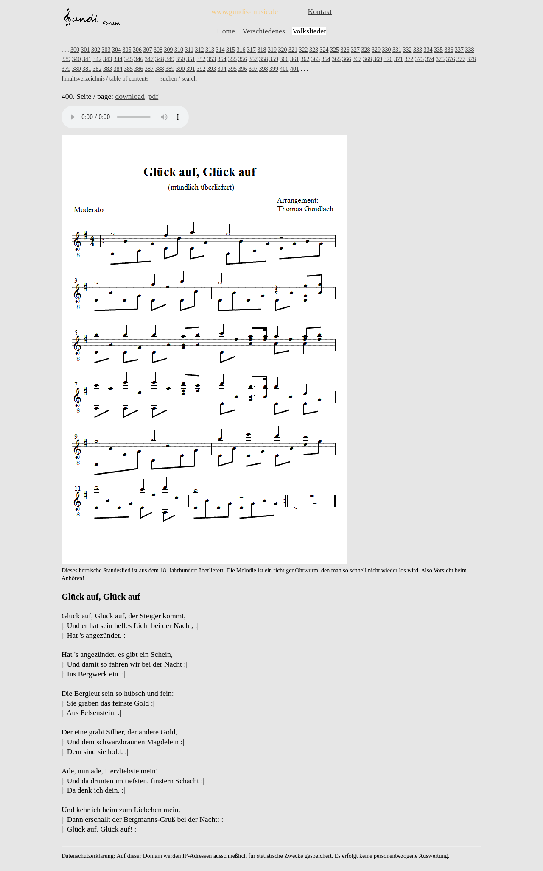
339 (66, 59)
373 (419, 59)
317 (251, 50)
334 (427, 50)
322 (303, 50)
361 (294, 59)
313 (209, 50)
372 (409, 59)
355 (232, 59)
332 (407, 50)
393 (211, 69)
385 (128, 69)
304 (116, 50)
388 (159, 69)
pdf (153, 96)
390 (180, 69)
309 (168, 50)
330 (386, 50)
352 (201, 59)
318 (261, 50)
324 (323, 50)
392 (201, 69)
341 (86, 59)
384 (118, 69)
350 (180, 59)
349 (169, 59)
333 (417, 50)
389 (169, 69)
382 (97, 69)
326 (344, 50)
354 (222, 59)
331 (396, 50)
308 (158, 50)
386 (138, 69)
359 (273, 59)
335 (438, 50)
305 (127, 50)
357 (253, 59)
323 (313, 50)
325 (334, 50)
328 (365, 50)
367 (357, 59)
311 (189, 50)
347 (149, 59)
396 (242, 69)
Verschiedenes (263, 31)
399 (273, 69)
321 (292, 50)
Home (226, 31)
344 (118, 59)
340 (76, 59)
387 (149, 69)
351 (190, 59)
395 (232, 69)
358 (263, 59)
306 (137, 50)
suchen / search (178, 78)
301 (85, 50)
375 (440, 59)
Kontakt (320, 11)
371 (398, 59)
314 (220, 50)
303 (106, 50)
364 (326, 59)
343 (107, 59)
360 (284, 59)
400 (284, 69)
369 (377, 59)
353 (211, 59)
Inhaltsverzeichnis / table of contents (105, 78)
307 (147, 50)
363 (315, 59)
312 (199, 50)
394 (222, 69)
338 (469, 50)
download (130, 96)
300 (74, 50)
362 (305, 59)
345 (128, 59)
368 (367, 59)
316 (240, 50)
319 (272, 50)
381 (86, 69)
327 (355, 50)
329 (376, 50)
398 (263, 69)
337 (459, 50)
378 (471, 59)
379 (66, 69)
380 (76, 69)
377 (460, 59)
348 (159, 59)
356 (242, 59)
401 (294, 69)
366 (346, 59)
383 (107, 69)
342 (97, 59)
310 (178, 50)
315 (230, 50)
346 (138, 59)
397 (253, 69)
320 (282, 50)
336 (448, 50)
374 (429, 59)
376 (450, 59)
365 (336, 59)
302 (95, 50)
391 (190, 69)
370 (388, 59)
